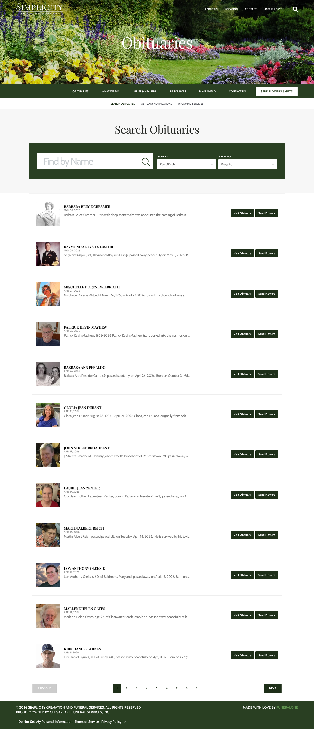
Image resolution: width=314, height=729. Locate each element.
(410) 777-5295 (273, 9)
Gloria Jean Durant (83, 408)
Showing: (225, 156)
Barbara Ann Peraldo (84, 367)
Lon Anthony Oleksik (84, 568)
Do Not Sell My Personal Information (45, 722)
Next (272, 688)
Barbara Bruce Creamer (87, 207)
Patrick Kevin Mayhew (85, 327)
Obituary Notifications (156, 103)
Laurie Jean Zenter (82, 488)
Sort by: (163, 156)
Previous (44, 688)
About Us (211, 9)
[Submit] (146, 161)
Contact (251, 9)
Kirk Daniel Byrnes (82, 649)
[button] (295, 9)
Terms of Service (87, 722)
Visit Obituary (244, 212)
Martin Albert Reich (84, 528)
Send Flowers (268, 212)
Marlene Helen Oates (84, 609)
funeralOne (287, 707)
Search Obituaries (123, 103)
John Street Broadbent (86, 448)
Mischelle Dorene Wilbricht (92, 287)
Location (231, 9)
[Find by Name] (88, 161)
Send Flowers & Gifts (277, 91)
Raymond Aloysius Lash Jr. (89, 247)
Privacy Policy (111, 722)
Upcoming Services (190, 103)
